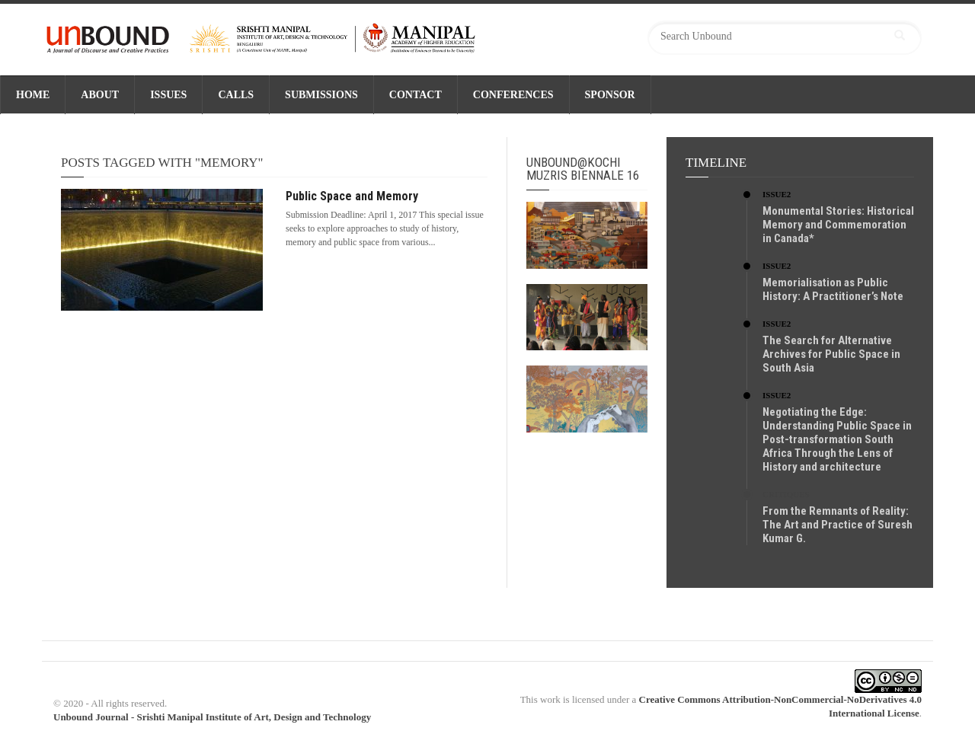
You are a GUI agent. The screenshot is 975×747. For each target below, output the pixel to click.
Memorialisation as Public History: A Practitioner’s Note (832, 289)
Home (33, 95)
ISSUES (168, 95)
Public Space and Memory (352, 196)
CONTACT (415, 95)
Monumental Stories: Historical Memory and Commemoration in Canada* (838, 224)
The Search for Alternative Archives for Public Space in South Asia (831, 354)
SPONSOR (610, 95)
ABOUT (100, 95)
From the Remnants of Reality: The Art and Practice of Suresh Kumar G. (837, 524)
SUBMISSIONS (321, 95)
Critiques (786, 494)
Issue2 (776, 194)
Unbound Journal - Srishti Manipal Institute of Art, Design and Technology (212, 717)
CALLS (236, 95)
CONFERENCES (513, 95)
